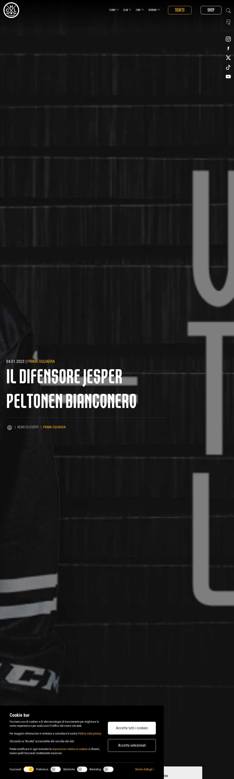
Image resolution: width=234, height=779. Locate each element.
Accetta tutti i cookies (132, 728)
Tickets (179, 10)
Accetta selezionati (132, 745)
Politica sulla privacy (89, 733)
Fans (139, 10)
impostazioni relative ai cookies (70, 749)
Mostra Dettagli (144, 769)
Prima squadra (41, 361)
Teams (113, 10)
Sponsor (153, 10)
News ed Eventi (28, 427)
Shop (210, 10)
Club (127, 10)
